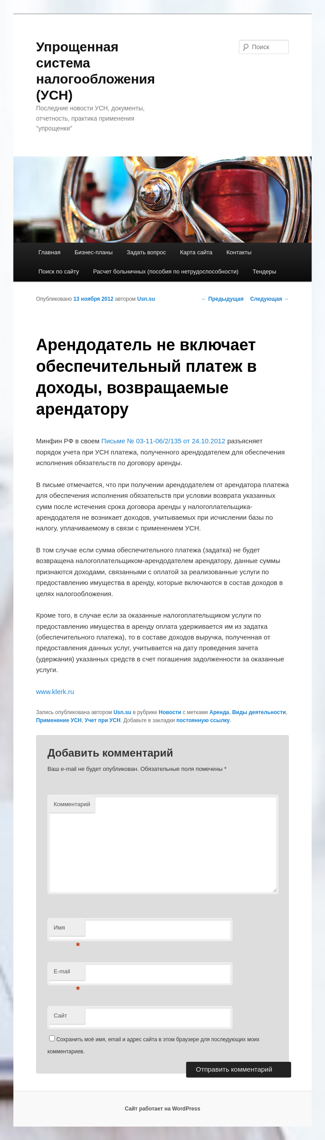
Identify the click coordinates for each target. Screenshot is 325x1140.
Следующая (269, 299)
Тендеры (264, 271)
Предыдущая (222, 299)
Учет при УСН (103, 720)
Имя (67, 930)
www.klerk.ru (55, 691)
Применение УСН (59, 720)
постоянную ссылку (203, 720)
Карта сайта (196, 252)
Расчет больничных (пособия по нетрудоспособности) (166, 271)
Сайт (60, 1015)
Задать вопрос (146, 252)
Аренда (219, 712)
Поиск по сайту (58, 271)
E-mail (67, 974)
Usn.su (146, 299)
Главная (49, 252)
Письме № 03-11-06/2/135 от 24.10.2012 (163, 441)
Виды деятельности (259, 712)
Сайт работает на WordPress (162, 1109)
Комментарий (72, 804)
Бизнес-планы (93, 252)
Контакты (238, 252)
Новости (170, 712)
